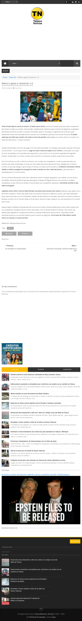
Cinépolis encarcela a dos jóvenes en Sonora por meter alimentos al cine (38, 460)
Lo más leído (15, 369)
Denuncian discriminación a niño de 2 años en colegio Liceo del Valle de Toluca (40, 413)
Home (5, 77)
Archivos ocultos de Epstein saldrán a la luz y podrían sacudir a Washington (36, 474)
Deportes (12, 77)
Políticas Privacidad (37, 617)
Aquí (54, 617)
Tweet (9, 234)
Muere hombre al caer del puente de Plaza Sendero (30, 394)
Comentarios (67, 369)
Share (25, 234)
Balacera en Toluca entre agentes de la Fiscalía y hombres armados (36, 403)
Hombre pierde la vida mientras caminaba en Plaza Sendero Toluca (36, 375)
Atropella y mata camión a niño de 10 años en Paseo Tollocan (33, 422)
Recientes (41, 369)
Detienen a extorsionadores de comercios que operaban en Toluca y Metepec (40, 432)
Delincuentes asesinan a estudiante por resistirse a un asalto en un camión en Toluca (43, 384)
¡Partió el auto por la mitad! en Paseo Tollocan (28, 451)
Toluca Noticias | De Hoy (44, 614)
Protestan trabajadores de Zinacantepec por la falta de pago (34, 441)
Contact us (75, 541)
